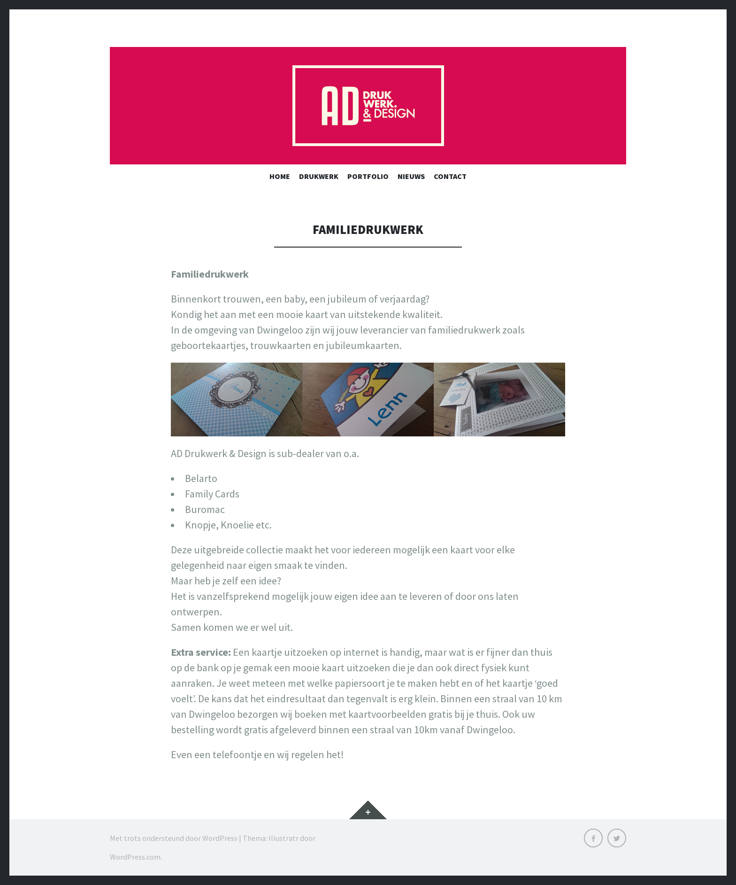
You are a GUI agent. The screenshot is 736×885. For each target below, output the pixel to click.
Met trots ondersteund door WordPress (174, 838)
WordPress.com (135, 857)
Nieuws (411, 176)
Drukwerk (318, 176)
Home (279, 176)
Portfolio (368, 176)
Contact (450, 176)
